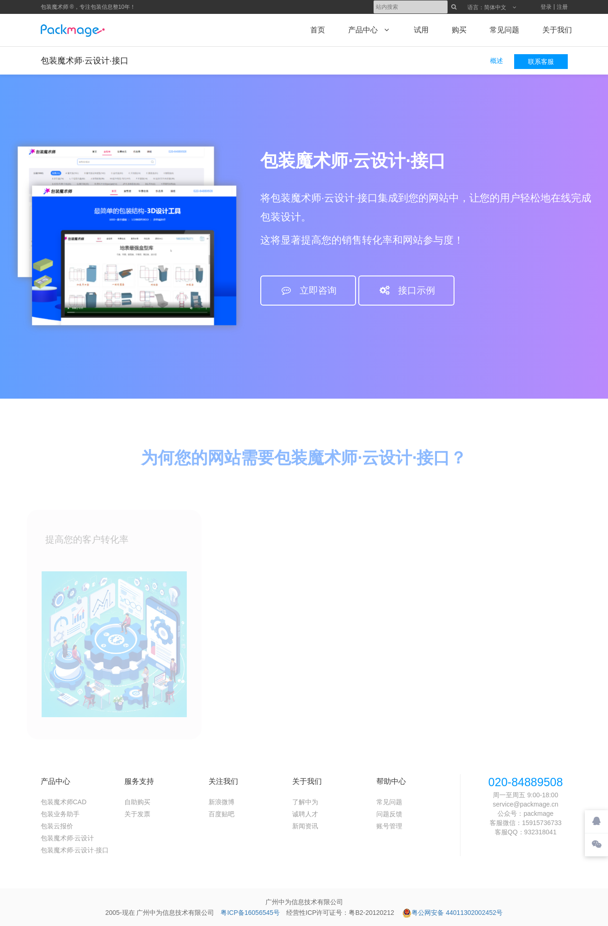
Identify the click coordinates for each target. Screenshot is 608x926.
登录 (546, 7)
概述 (496, 60)
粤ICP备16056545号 (250, 912)
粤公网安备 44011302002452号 (452, 912)
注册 (562, 7)
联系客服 (541, 61)
